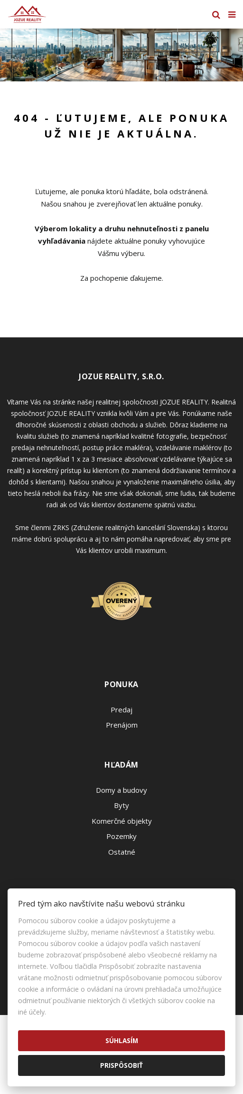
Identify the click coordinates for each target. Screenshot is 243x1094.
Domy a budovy (121, 790)
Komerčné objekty (122, 821)
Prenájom (122, 724)
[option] (121, 55)
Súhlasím (121, 1040)
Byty (121, 805)
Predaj (121, 709)
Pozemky (121, 836)
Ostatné (121, 852)
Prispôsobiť (121, 1065)
